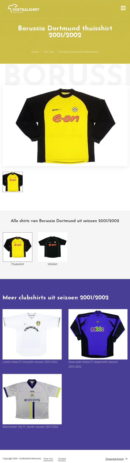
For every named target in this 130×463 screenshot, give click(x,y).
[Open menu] (123, 8)
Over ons (48, 458)
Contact (62, 458)
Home (35, 52)
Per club (49, 52)
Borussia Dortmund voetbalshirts (79, 52)
